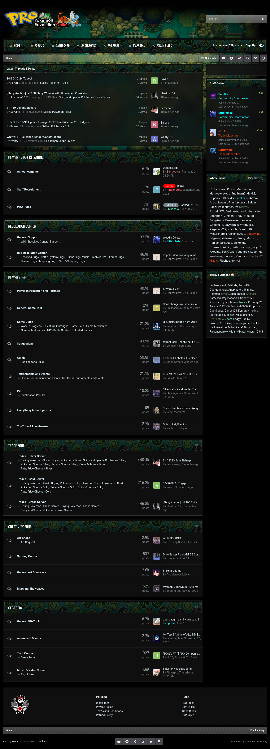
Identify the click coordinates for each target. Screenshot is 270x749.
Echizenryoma (241, 323)
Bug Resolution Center (32, 253)
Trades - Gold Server (30, 479)
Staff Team (137, 45)
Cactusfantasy (218, 289)
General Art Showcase (31, 572)
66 (261, 149)
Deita (235, 247)
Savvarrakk (231, 225)
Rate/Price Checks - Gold (36, 491)
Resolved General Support (43, 241)
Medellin (229, 314)
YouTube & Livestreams (32, 426)
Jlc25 (170, 657)
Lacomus (256, 251)
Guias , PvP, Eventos (175, 424)
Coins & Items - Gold (90, 487)
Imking (254, 310)
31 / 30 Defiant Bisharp (21, 107)
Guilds (21, 357)
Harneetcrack (218, 193)
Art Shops (23, 538)
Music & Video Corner (31, 670)
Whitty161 (16, 140)
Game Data (77, 326)
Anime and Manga (29, 638)
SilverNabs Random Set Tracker (182, 389)
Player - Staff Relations (26, 157)
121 (260, 130)
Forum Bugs (116, 257)
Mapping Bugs (48, 261)
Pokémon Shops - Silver (60, 140)
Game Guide (25, 322)
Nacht (231, 216)
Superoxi (215, 198)
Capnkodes (216, 310)
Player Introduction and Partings (38, 291)
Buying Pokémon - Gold (65, 483)
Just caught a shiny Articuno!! (181, 619)
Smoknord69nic (220, 247)
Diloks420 (245, 229)
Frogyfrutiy (217, 220)
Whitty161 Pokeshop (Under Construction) (34, 137)
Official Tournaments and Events (40, 378)
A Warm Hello (171, 289)
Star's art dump (172, 570)
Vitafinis (231, 306)
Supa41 (171, 378)
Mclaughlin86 (244, 314)
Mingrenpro (217, 233)
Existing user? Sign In (227, 45)
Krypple (232, 229)
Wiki (23, 241)
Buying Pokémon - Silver (66, 460)
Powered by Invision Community (249, 741)
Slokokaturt (241, 242)
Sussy (241, 238)
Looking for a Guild (32, 361)
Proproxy (254, 306)
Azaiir (223, 285)
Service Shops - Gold (63, 487)
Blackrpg (245, 247)
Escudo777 (217, 211)
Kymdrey (243, 310)
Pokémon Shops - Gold (34, 487)
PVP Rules (188, 715)
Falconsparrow (219, 331)
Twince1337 (217, 306)
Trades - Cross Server (31, 502)
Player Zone (17, 277)
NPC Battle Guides (58, 330)
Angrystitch (235, 289)
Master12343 (255, 331)
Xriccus (214, 302)
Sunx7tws (228, 251)
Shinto (255, 323)
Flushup (225, 260)
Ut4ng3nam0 (237, 193)
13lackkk (228, 198)
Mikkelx (232, 285)
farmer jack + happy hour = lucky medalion (188, 341)
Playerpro (172, 672)
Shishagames (175, 393)
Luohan (214, 285)
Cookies (42, 741)
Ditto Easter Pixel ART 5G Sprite (182, 554)
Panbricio (172, 428)
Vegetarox (173, 326)
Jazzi (213, 207)
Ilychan (252, 327)
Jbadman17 (17, 97)
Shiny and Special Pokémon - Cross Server (84, 97)
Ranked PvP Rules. (191, 205)
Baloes (14, 126)
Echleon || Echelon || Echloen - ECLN (184, 358)
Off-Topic (15, 607)
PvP (19, 391)
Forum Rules (162, 45)
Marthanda (244, 189)
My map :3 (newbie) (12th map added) (186, 586)
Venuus (171, 345)
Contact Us (28, 741)
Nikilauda (226, 242)
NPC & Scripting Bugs (72, 261)
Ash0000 (242, 306)
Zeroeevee (167, 108)
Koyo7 (257, 247)
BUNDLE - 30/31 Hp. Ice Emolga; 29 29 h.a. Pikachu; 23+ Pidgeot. (48, 122)
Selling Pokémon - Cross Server (40, 506)
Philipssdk (173, 307)
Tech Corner (25, 653)
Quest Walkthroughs (56, 326)
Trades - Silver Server (31, 456)
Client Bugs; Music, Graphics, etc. (87, 257)
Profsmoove (218, 189)
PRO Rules (112, 45)
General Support (28, 237)
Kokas (227, 323)
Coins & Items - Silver (92, 464)
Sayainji (15, 111)
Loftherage (216, 314)
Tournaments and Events (33, 374)
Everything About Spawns (34, 410)
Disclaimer (102, 702)
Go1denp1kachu (176, 542)
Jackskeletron (218, 327)
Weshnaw (216, 256)
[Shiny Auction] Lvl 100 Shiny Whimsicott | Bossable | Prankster (47, 93)
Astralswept (174, 574)
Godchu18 (216, 225)
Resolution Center (22, 226)
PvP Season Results (33, 395)
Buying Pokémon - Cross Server (80, 506)
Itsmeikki (215, 298)
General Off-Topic (29, 621)
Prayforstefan (237, 202)
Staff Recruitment (29, 189)
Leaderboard (86, 45)
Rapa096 (241, 327)
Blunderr (229, 256)
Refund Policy (104, 715)
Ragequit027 (218, 229)
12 (261, 93)
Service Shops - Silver (64, 464)
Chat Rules (188, 706)
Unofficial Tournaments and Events (83, 378)
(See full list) (255, 178)
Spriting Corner (27, 556)
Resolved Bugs (30, 257)
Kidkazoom (228, 238)
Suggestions (25, 343)
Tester (180, 185)
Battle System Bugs (53, 257)
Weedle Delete (171, 237)
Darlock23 (231, 310)
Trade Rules (189, 711)
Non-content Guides (33, 330)
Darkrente (232, 211)
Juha (169, 412)
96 (261, 112)
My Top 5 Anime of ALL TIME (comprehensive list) (193, 634)
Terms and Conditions (109, 711)
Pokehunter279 (228, 207)
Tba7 (239, 216)
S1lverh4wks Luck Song (177, 668)
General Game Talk (29, 308)
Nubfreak (252, 198)
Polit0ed (215, 293)
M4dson (251, 238)
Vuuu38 (249, 216)
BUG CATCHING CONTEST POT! (182, 374)
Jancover (246, 220)
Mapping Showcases (30, 588)
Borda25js (244, 285)
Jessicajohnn (175, 638)
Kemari (233, 302)
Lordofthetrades (250, 211)
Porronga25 (255, 302)
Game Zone (28, 657)
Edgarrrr (215, 238)
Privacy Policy (104, 706)
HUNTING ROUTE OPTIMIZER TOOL (184, 322)
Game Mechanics (96, 326)
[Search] (222, 19)
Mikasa (241, 331)
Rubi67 (246, 319)
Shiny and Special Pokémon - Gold (102, 483)
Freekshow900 (235, 233)
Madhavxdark (175, 361)
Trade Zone (16, 445)
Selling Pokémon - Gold (54, 82)
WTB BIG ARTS (172, 538)
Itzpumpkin (238, 293)
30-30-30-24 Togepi (19, 78)
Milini (231, 327)
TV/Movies (27, 674)
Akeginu (215, 251)
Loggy (237, 319)
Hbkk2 (251, 193)
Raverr (14, 82)
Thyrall (224, 302)
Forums (37, 45)
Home (16, 45)
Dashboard (60, 45)
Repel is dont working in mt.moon (183, 255)
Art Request (28, 542)
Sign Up (250, 45)
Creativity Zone (19, 526)
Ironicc (214, 242)
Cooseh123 (247, 298)
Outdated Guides (82, 330)
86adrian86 (173, 590)
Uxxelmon (173, 558)
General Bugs (29, 261)
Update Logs (170, 167)
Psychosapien (230, 298)
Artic (213, 202)
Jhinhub (248, 289)
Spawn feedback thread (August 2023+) (187, 408)
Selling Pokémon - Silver (57, 111)
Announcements (28, 171)
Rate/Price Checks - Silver (36, 468)
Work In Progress (31, 326)
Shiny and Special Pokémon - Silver (104, 460)
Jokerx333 (216, 323)
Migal (232, 331)
